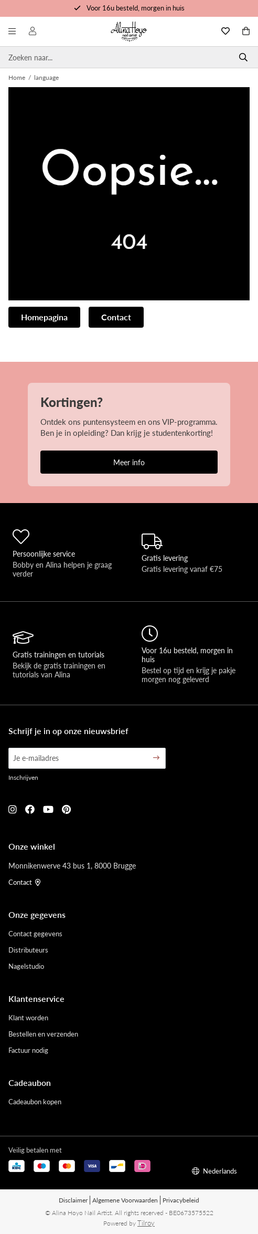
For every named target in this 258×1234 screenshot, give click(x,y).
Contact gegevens (35, 933)
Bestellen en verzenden (43, 1034)
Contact (116, 317)
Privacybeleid (181, 1200)
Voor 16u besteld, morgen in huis (136, 8)
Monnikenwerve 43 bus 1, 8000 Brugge (72, 865)
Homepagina (44, 317)
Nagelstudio (26, 966)
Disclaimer (73, 1200)
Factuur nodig (28, 1050)
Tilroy (146, 1223)
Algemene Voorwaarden (125, 1200)
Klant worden (28, 1017)
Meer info (129, 462)
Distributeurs (28, 950)
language (46, 77)
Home (16, 77)
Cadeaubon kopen (34, 1101)
